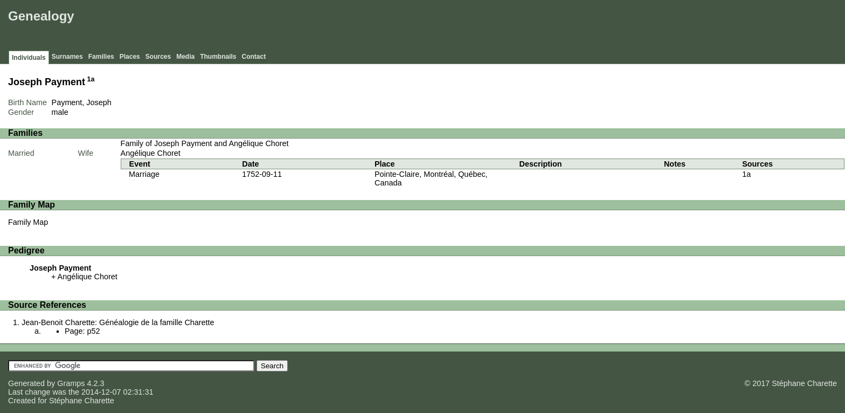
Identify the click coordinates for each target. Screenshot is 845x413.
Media (185, 56)
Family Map (28, 222)
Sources (158, 56)
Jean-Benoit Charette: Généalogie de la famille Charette (118, 322)
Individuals (29, 57)
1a (91, 79)
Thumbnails (218, 56)
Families (101, 56)
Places (130, 56)
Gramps (71, 383)
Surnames (67, 56)
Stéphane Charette (81, 400)
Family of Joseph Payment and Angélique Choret (205, 143)
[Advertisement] (646, 27)
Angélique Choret (151, 153)
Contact (254, 56)
